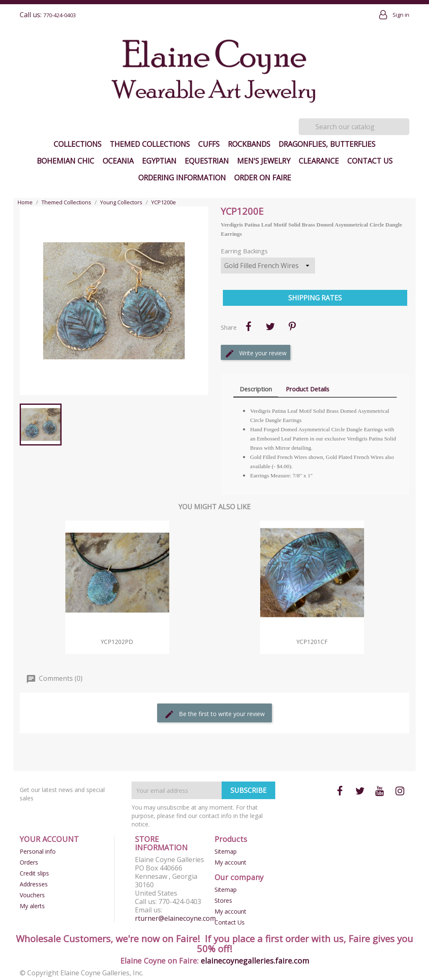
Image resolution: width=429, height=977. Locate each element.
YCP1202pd (117, 642)
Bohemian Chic (65, 161)
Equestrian (207, 161)
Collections (77, 144)
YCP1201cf (312, 642)
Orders (29, 862)
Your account (49, 839)
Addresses (34, 884)
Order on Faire (262, 177)
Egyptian (159, 161)
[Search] (354, 126)
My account (230, 862)
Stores (223, 900)
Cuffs (209, 144)
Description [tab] (256, 389)
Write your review (256, 354)
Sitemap (225, 851)
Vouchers (32, 895)
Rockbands (249, 144)
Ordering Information (182, 177)
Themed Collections (150, 144)
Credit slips (34, 873)
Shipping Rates (315, 297)
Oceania (118, 161)
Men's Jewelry (263, 161)
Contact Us (370, 161)
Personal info (38, 851)
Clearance (319, 161)
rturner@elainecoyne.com (175, 918)
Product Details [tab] (307, 389)
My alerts (32, 906)
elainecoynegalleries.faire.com (255, 961)
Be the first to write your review (214, 714)
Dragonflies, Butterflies (327, 144)
